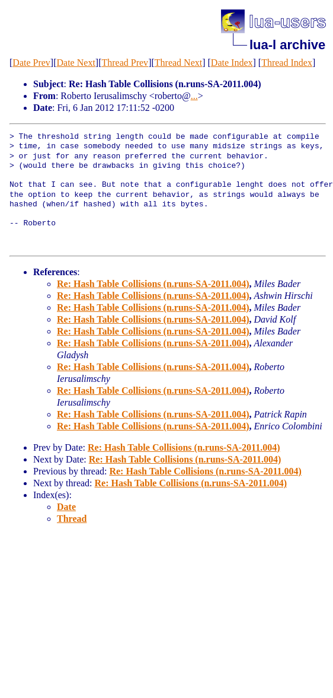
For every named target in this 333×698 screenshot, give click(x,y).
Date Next (76, 63)
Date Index (232, 63)
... (194, 96)
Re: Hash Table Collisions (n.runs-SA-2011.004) (153, 284)
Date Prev (31, 63)
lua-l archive (287, 44)
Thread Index (286, 63)
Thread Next (178, 63)
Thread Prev (124, 63)
